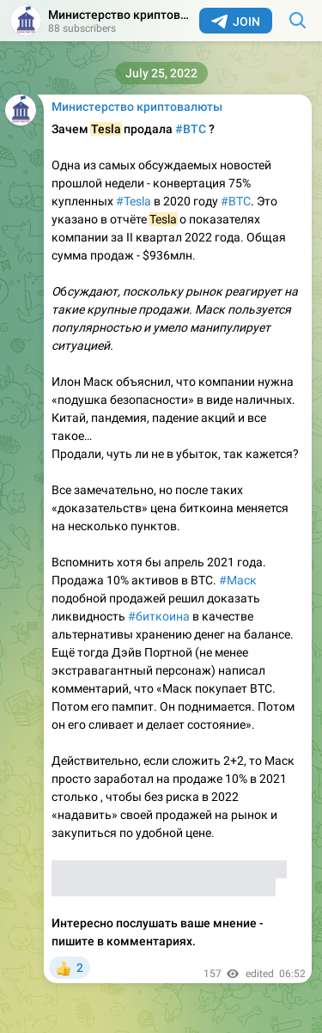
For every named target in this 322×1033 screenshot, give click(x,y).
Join (235, 21)
